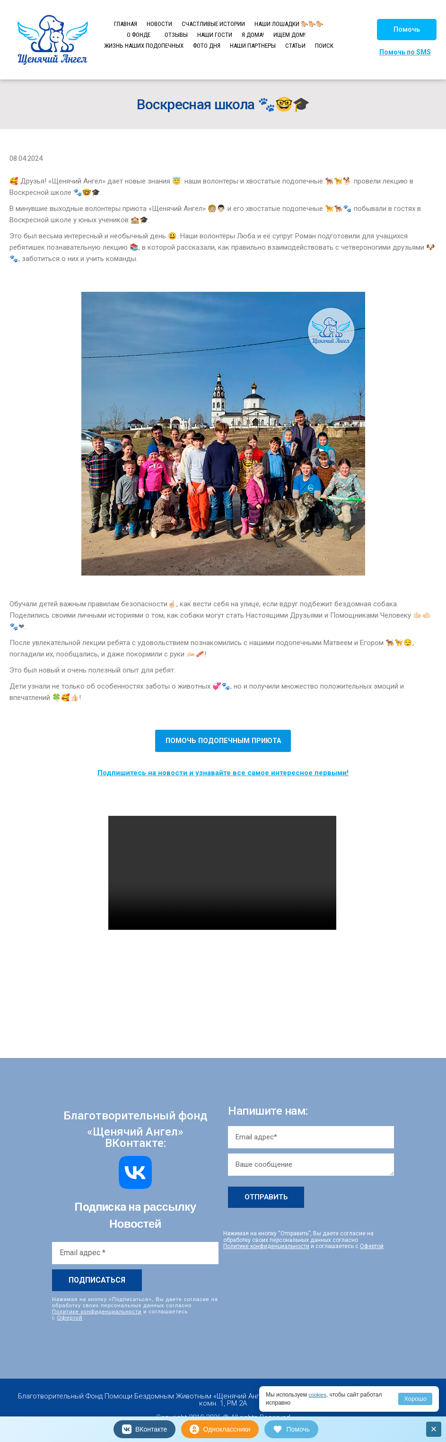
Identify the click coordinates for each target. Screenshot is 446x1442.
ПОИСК (324, 45)
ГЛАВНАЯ (125, 23)
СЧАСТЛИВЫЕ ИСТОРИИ (213, 23)
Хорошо (415, 1398)
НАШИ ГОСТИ (214, 34)
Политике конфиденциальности (96, 1311)
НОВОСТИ (159, 23)
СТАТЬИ (295, 45)
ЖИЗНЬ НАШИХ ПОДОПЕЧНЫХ (144, 45)
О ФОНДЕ (138, 34)
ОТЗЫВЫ (176, 34)
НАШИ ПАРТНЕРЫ (253, 45)
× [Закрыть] (434, 1429)
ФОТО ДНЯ (206, 45)
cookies (318, 1394)
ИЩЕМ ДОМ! (289, 34)
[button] (407, 29)
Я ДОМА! (253, 34)
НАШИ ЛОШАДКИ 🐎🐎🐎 (289, 23)
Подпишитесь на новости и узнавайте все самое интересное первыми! (223, 773)
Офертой (70, 1317)
